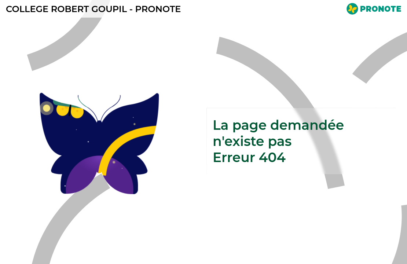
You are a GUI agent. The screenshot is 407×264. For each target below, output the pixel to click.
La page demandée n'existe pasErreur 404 (278, 141)
